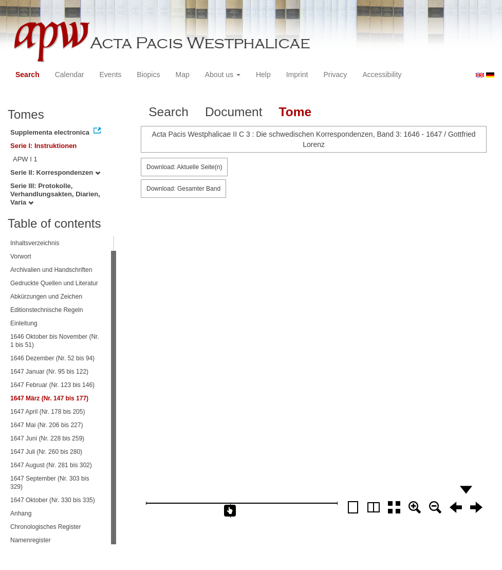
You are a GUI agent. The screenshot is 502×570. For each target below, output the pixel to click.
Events (111, 74)
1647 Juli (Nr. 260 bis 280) (46, 451)
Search (27, 74)
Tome (295, 112)
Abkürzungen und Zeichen (46, 296)
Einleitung (24, 323)
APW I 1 (25, 159)
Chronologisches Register (45, 526)
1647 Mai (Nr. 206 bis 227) (46, 425)
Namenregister (30, 540)
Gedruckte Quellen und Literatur (54, 283)
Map (182, 74)
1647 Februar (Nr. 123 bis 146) (52, 385)
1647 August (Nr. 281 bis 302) (51, 465)
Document (234, 112)
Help (263, 74)
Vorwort (20, 256)
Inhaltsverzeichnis (34, 243)
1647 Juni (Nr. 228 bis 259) (47, 438)
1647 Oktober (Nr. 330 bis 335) (52, 500)
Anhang (20, 513)
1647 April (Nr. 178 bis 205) (47, 411)
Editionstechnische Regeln (46, 310)
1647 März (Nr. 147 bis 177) (49, 398)
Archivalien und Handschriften (51, 269)
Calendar (69, 74)
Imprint (297, 74)
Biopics (148, 74)
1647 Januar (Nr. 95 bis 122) (49, 371)
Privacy (335, 74)
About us (222, 74)
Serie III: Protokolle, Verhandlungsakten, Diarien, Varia (55, 194)
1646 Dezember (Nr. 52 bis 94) (52, 358)
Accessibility (381, 74)
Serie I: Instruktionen (43, 146)
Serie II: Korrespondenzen (55, 172)
